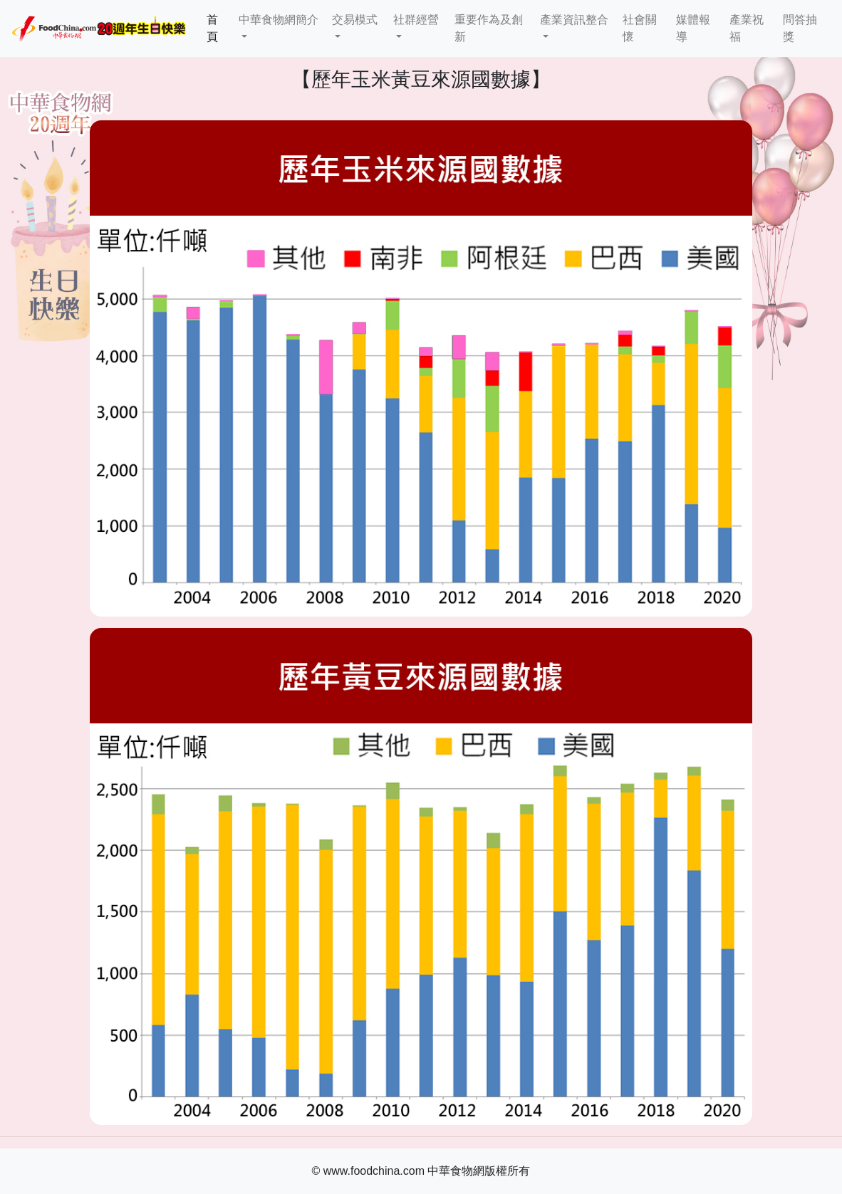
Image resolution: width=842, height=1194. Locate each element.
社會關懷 (640, 28)
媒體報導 (693, 28)
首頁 (220, 28)
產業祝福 (746, 28)
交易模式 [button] (355, 20)
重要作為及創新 (488, 28)
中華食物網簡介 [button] (278, 20)
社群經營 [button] (416, 20)
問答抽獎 (800, 28)
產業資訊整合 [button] (574, 20)
